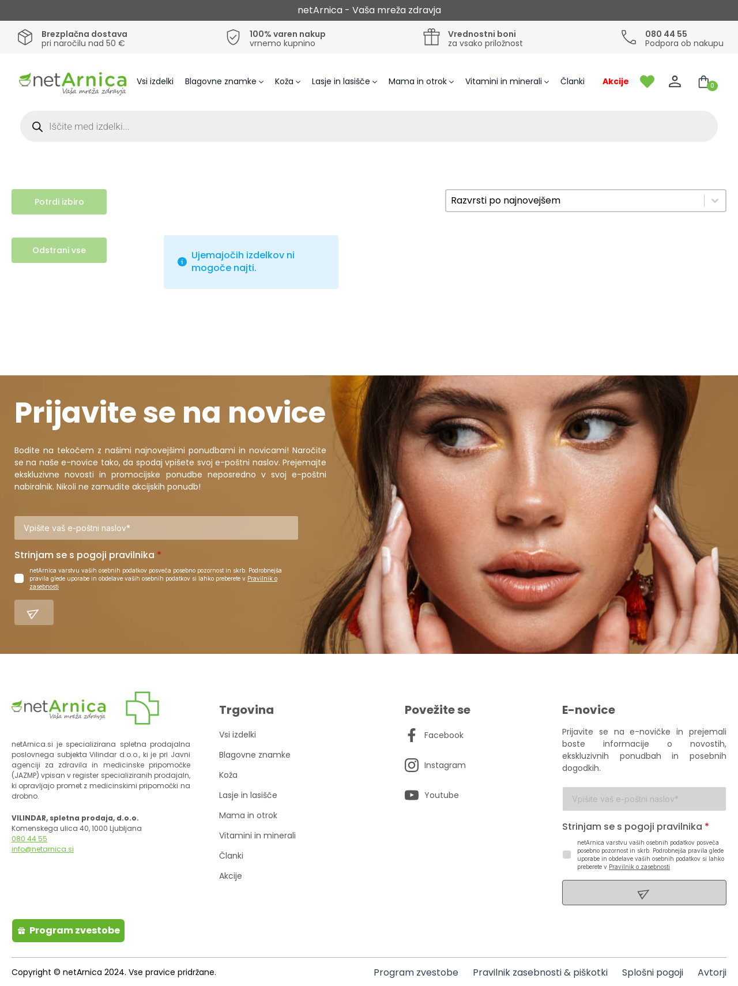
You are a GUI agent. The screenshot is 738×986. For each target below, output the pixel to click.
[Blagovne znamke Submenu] (263, 81)
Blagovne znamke (221, 81)
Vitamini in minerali (503, 81)
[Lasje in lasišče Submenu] (376, 81)
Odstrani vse (59, 250)
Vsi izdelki (155, 81)
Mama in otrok (418, 81)
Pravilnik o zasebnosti (639, 867)
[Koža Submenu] (299, 81)
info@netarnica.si (43, 850)
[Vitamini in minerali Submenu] (548, 81)
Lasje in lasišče (341, 81)
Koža (284, 81)
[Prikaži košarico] (703, 81)
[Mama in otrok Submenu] (453, 81)
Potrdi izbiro (59, 202)
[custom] (412, 736)
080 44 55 (29, 840)
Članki (572, 81)
